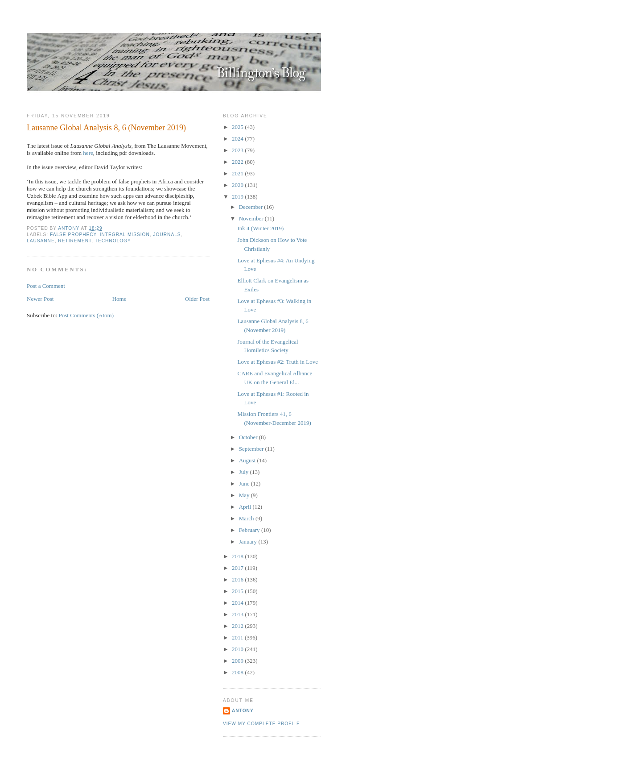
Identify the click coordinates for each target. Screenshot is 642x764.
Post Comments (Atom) (86, 315)
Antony (243, 710)
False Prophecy (73, 234)
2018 (238, 556)
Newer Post (40, 298)
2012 (238, 626)
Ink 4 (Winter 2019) (260, 228)
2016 (238, 579)
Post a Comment (46, 285)
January (249, 541)
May (245, 495)
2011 (238, 637)
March (247, 518)
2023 (238, 150)
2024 (238, 138)
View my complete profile (261, 723)
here (88, 152)
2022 (238, 161)
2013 (238, 614)
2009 (238, 660)
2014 (238, 602)
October (249, 437)
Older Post (197, 298)
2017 (238, 568)
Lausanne (41, 240)
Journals (167, 234)
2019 (238, 196)
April (246, 506)
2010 (238, 649)
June (245, 483)
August (248, 460)
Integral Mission (125, 234)
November (252, 218)
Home (119, 298)
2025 (238, 127)
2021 (238, 173)
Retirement (74, 240)
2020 (238, 185)
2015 (238, 591)
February (250, 530)
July (244, 472)
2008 (238, 672)
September (252, 448)
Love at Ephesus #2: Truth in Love (277, 361)
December (251, 206)
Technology (113, 240)
